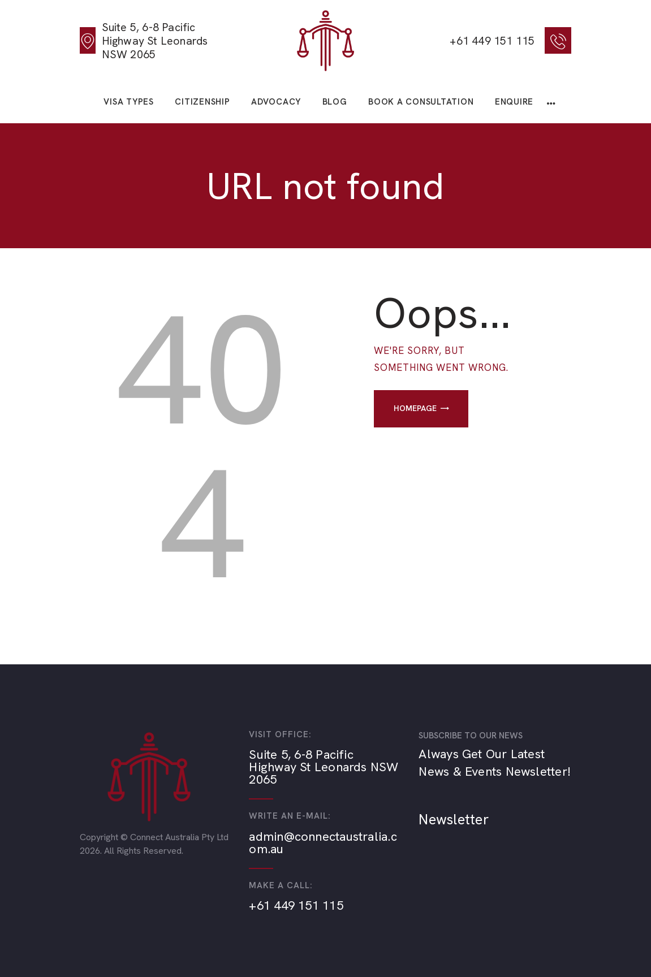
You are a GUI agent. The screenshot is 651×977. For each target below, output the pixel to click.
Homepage (415, 408)
